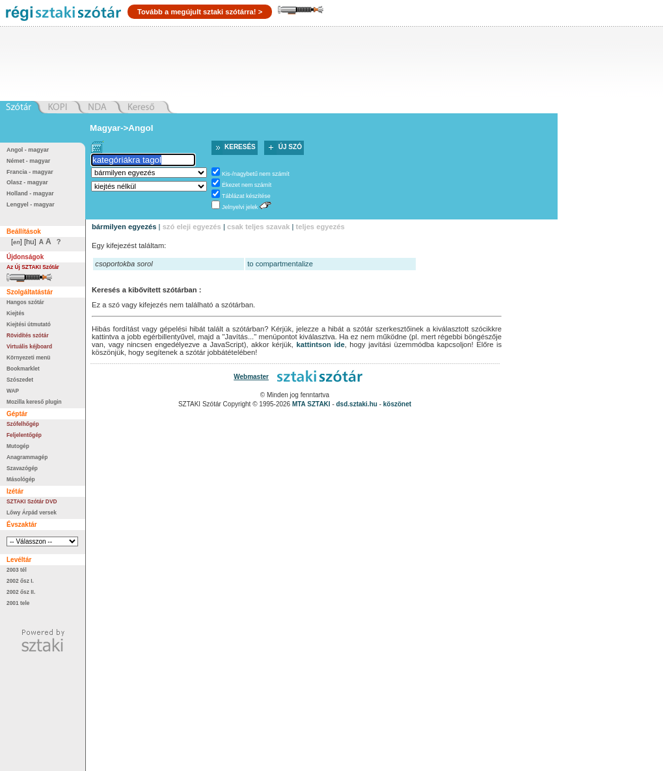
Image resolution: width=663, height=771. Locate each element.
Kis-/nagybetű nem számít (256, 174)
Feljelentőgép (24, 435)
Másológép (21, 479)
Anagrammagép (27, 457)
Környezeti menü (28, 357)
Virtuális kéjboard (29, 346)
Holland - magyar (30, 193)
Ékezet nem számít (246, 185)
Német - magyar (28, 161)
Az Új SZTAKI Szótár (33, 267)
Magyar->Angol (121, 128)
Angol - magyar (28, 150)
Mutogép (18, 446)
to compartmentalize (280, 264)
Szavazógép (22, 468)
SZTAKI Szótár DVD (32, 501)
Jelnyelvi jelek (240, 207)
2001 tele (18, 603)
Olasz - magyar (27, 182)
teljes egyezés (319, 227)
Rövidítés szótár (28, 335)
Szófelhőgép (23, 424)
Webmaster (251, 376)
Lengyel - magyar (31, 204)
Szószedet (20, 379)
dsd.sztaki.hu (356, 404)
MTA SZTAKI (311, 404)
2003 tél (17, 570)
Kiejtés (15, 313)
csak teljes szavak (258, 227)
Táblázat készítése (246, 196)
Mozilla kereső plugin (34, 402)
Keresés (240, 146)
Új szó (290, 146)
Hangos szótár (25, 302)
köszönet (397, 404)
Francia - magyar (30, 172)
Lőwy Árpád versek (32, 512)
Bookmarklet (23, 368)
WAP (13, 390)
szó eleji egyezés (192, 227)
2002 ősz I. (20, 581)
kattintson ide (321, 344)
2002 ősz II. (21, 592)
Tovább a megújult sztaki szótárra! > (199, 12)
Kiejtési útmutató (29, 324)
